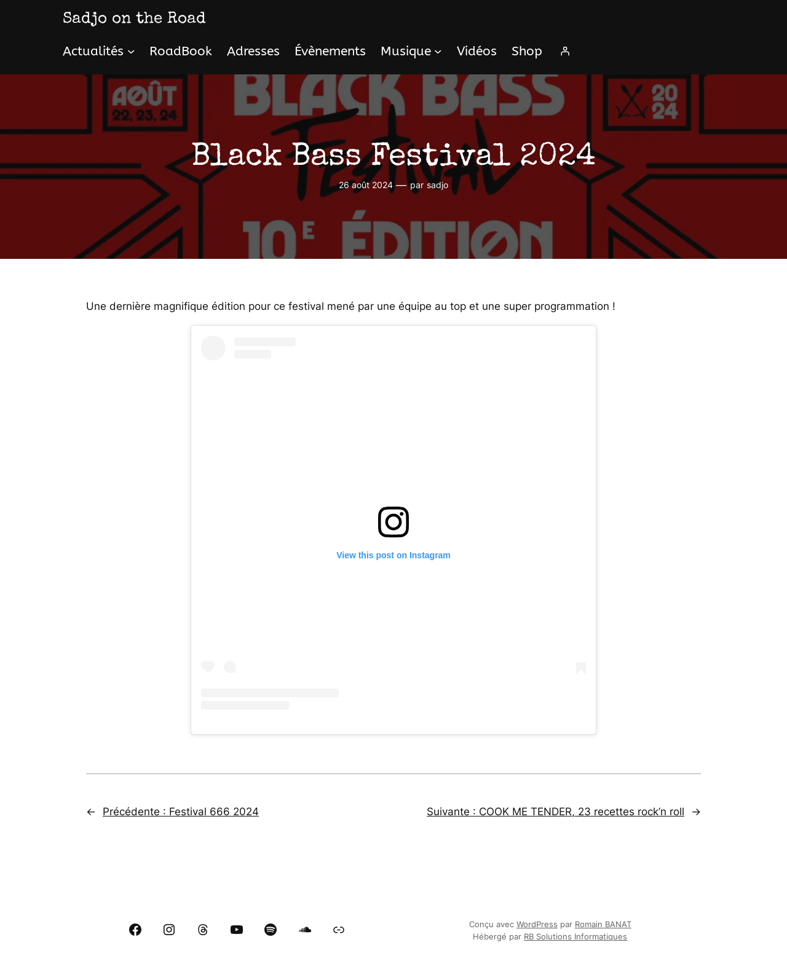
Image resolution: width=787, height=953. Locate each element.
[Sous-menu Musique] (437, 51)
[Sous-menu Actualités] (131, 51)
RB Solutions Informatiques (575, 936)
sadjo (437, 185)
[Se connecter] (565, 51)
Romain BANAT (603, 924)
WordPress (537, 924)
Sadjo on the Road (134, 20)
